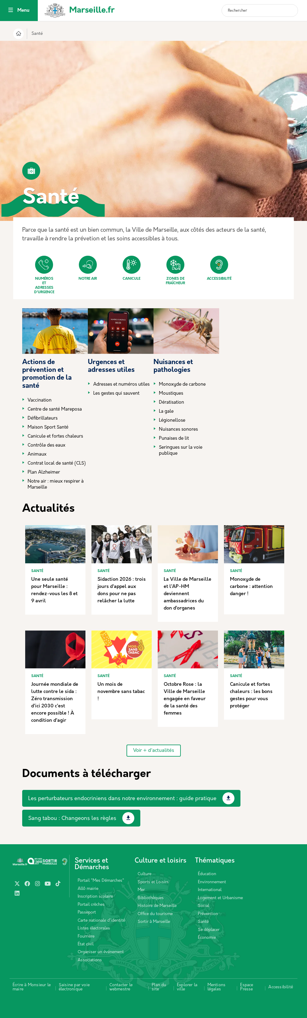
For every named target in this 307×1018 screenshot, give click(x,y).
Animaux (37, 454)
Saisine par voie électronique (74, 987)
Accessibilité (219, 268)
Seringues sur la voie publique (180, 450)
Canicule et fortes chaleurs (55, 436)
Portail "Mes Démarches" (101, 881)
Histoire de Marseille (157, 906)
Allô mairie (88, 889)
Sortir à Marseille (154, 922)
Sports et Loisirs (153, 882)
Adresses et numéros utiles (121, 384)
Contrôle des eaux (46, 445)
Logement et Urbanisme (220, 898)
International (210, 890)
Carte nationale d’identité (101, 921)
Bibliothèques (151, 898)
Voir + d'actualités (153, 750)
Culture (144, 874)
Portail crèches (91, 905)
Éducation (207, 874)
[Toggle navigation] (10, 11)
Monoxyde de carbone (182, 384)
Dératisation (171, 402)
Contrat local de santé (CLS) (57, 463)
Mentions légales (216, 987)
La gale (166, 411)
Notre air (88, 268)
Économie (207, 938)
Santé (203, 922)
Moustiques (171, 393)
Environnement (212, 882)
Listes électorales (94, 928)
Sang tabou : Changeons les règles (72, 818)
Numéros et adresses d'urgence (44, 275)
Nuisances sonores (178, 429)
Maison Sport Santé (48, 427)
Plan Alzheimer (44, 472)
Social (203, 906)
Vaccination (40, 400)
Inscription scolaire (95, 897)
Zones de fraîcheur (175, 270)
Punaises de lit (174, 438)
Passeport (87, 912)
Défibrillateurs (43, 418)
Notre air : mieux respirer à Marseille (56, 484)
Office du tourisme (155, 914)
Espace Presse (246, 987)
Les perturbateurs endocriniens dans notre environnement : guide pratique (122, 799)
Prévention (208, 914)
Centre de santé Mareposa (55, 409)
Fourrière (86, 936)
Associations (90, 960)
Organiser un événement (101, 952)
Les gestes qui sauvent (116, 393)
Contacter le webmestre (121, 987)
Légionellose (172, 420)
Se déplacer (208, 930)
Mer (141, 890)
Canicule (132, 268)
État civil (86, 944)
